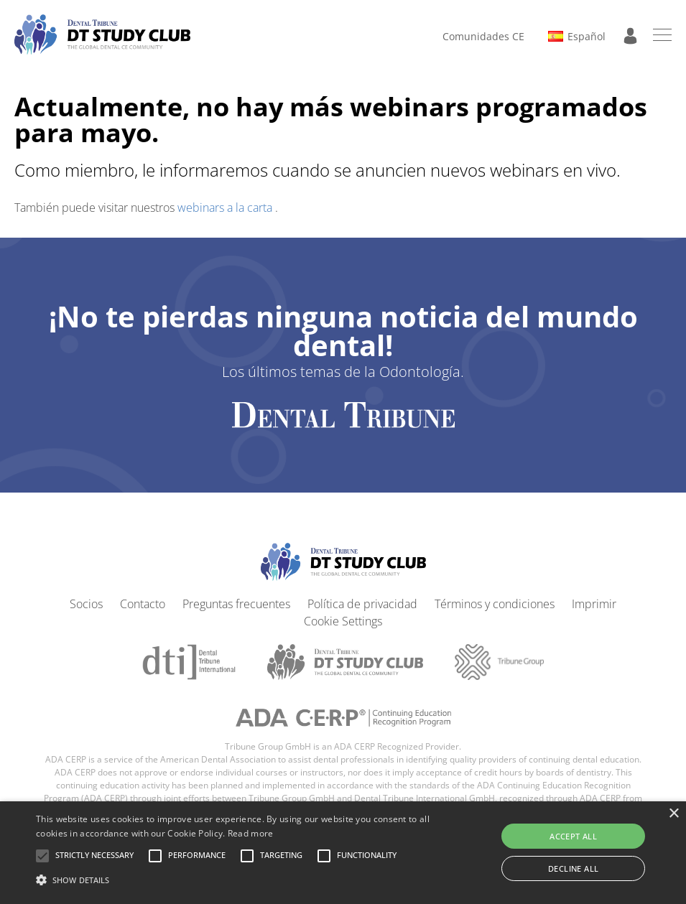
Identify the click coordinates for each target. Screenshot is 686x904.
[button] (94, 856)
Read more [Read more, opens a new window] (251, 833)
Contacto (142, 604)
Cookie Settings (343, 621)
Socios (86, 604)
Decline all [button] (573, 868)
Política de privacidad (362, 604)
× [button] (673, 814)
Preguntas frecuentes (236, 604)
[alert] (343, 852)
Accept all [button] (573, 836)
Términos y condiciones (495, 604)
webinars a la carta (226, 207)
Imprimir (594, 604)
